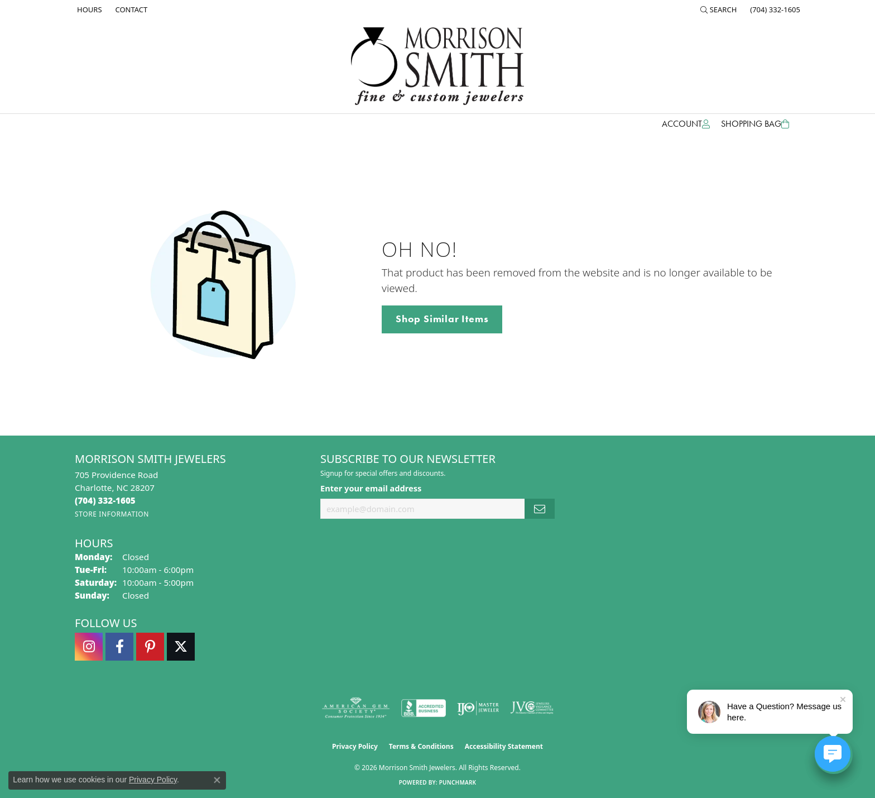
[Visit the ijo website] (478, 708)
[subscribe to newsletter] (540, 509)
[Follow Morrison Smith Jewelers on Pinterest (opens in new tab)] (150, 647)
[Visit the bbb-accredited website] (423, 708)
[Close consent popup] (217, 780)
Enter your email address (370, 488)
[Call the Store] (105, 500)
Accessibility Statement (504, 746)
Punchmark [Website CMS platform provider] (458, 782)
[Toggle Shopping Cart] (755, 124)
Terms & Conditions (421, 746)
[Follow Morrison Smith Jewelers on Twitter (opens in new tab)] (181, 647)
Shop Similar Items (442, 319)
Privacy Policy (355, 746)
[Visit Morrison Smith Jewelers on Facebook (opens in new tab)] (119, 647)
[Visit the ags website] (355, 708)
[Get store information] (112, 514)
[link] (88, 9)
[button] (718, 9)
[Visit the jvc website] (532, 708)
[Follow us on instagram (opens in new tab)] (89, 647)
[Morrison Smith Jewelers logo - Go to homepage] (437, 66)
